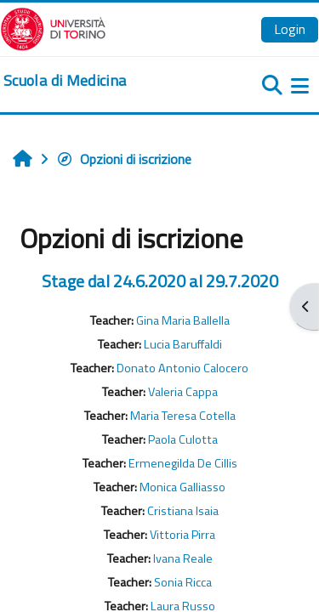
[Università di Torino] (53, 27)
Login (289, 29)
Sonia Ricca (183, 582)
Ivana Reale (183, 558)
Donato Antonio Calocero (182, 368)
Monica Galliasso (182, 487)
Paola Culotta (183, 439)
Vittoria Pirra (182, 534)
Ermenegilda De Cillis (182, 463)
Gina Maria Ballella (183, 320)
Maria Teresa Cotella (183, 415)
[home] (64, 80)
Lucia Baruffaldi (183, 344)
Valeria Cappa (183, 391)
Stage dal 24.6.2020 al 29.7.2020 (160, 281)
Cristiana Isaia (183, 511)
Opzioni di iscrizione (123, 159)
